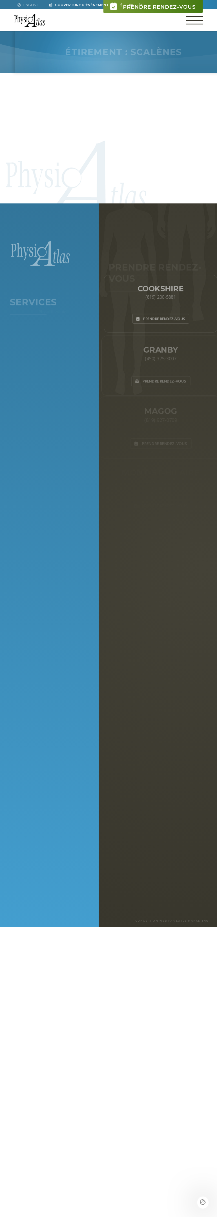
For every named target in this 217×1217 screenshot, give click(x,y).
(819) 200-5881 (160, 296)
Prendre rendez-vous (153, 6)
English (27, 5)
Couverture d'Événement (79, 5)
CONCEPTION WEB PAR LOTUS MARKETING (172, 921)
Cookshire (160, 287)
